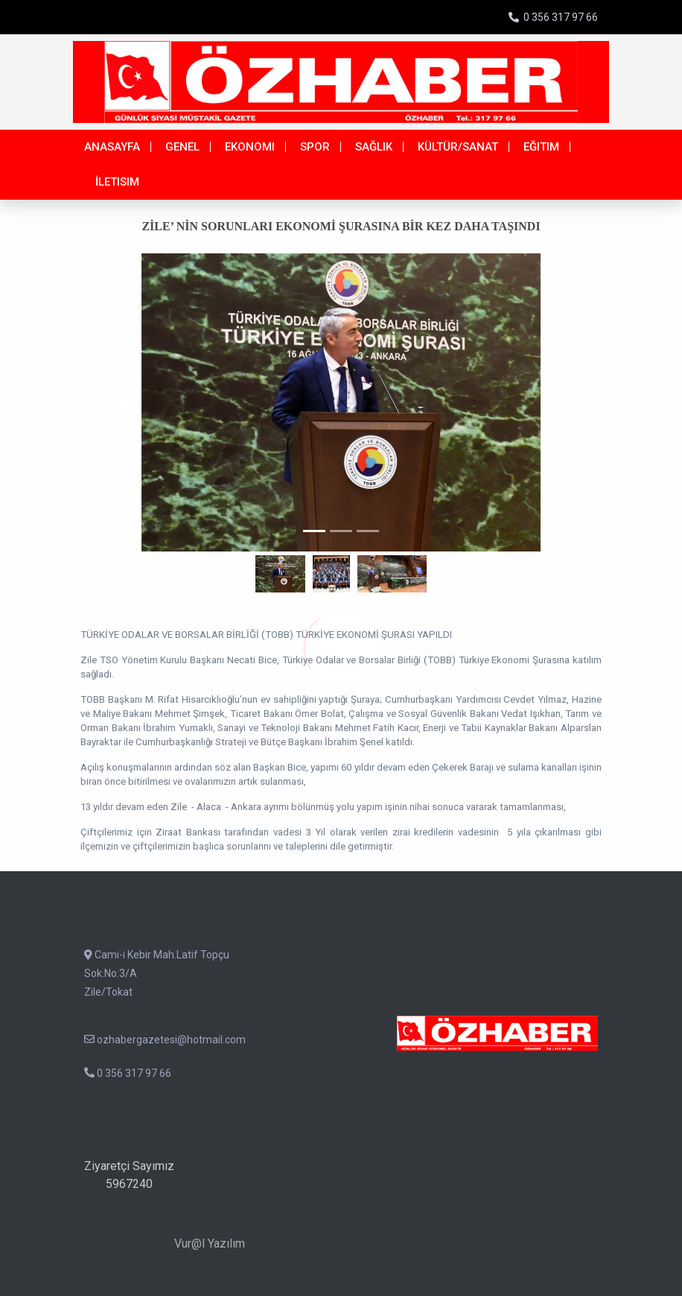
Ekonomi (250, 147)
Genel (182, 147)
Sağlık (373, 147)
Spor (315, 147)
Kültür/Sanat (458, 147)
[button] (123, 402)
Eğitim (541, 147)
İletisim (117, 182)
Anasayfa (112, 147)
